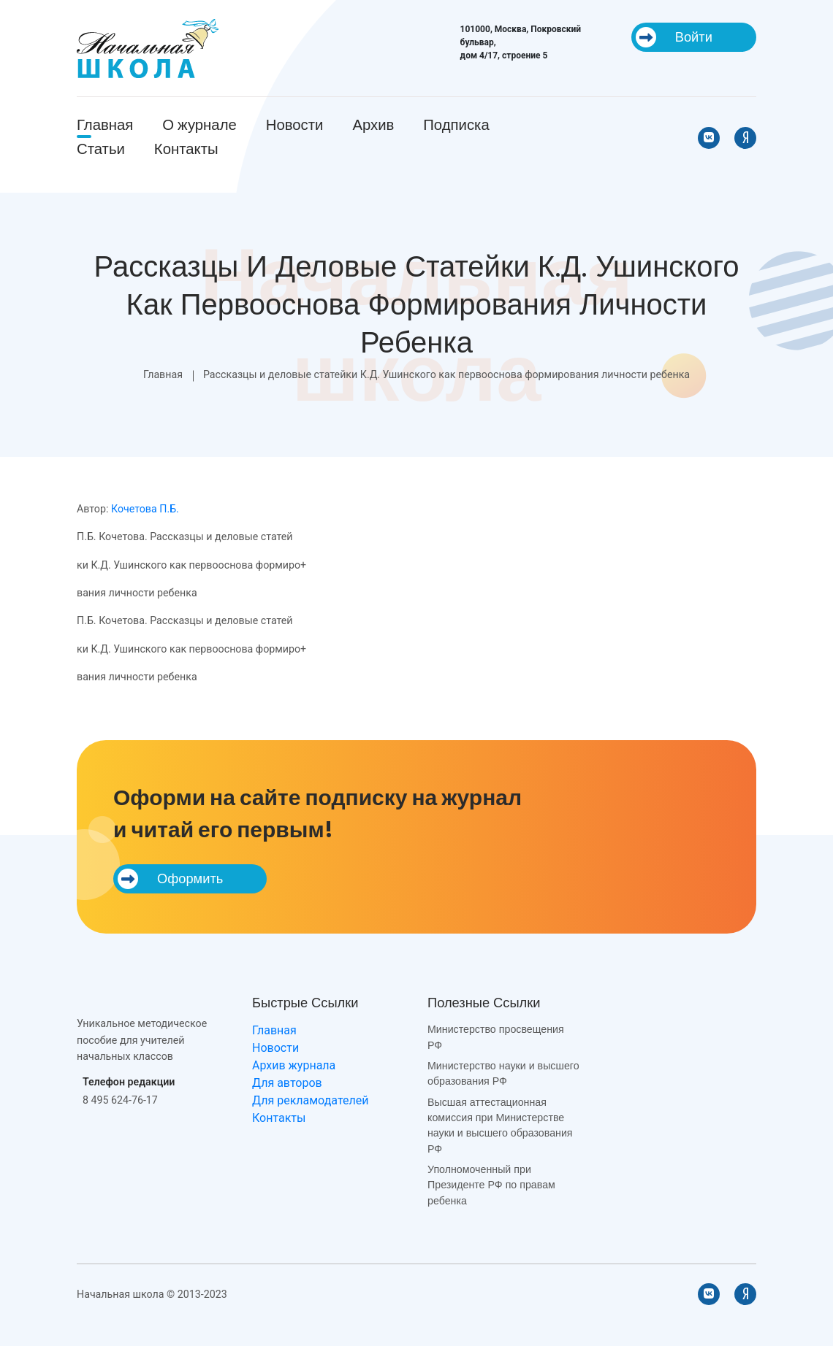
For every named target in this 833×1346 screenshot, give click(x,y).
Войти (674, 37)
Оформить (170, 879)
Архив (373, 125)
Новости (295, 125)
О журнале (199, 125)
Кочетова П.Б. (145, 509)
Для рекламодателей (310, 1100)
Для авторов (287, 1083)
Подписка (456, 125)
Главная (105, 125)
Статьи (101, 149)
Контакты (186, 149)
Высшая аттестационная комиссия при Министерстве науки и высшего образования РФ (500, 1125)
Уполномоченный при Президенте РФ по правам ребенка (491, 1185)
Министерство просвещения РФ (495, 1037)
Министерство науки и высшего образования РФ (503, 1073)
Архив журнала (293, 1065)
